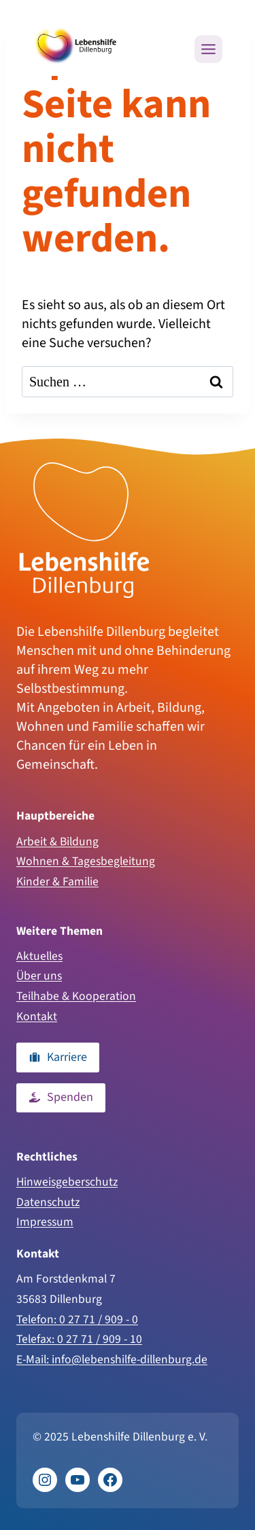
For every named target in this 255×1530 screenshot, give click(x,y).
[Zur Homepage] (84, 530)
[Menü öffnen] (208, 49)
